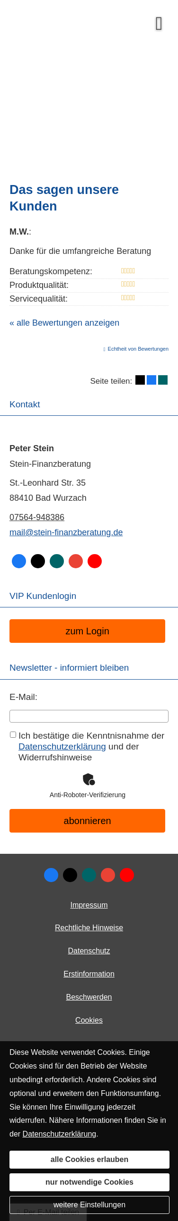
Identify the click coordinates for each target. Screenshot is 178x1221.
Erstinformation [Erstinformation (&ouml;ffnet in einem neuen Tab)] (89, 974)
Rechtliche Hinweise (89, 928)
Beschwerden (89, 997)
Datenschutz (89, 951)
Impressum (88, 905)
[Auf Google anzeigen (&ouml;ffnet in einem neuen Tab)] (108, 875)
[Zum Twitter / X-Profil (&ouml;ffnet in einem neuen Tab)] (70, 875)
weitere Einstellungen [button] (89, 1205)
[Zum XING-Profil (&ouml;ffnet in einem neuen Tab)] (89, 875)
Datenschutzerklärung (60, 1134)
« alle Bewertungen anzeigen (64, 323)
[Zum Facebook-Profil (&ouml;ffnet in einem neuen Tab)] (51, 875)
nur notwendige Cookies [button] (89, 1182)
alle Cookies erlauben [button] (90, 1159)
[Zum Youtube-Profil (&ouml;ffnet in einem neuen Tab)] (127, 875)
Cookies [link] (89, 1020)
